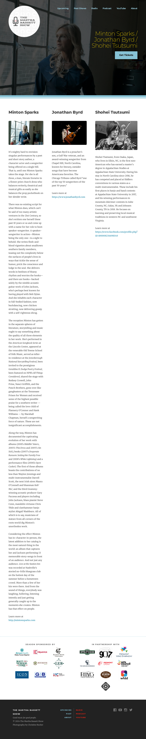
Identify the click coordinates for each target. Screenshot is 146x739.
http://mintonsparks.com (22, 620)
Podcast (107, 8)
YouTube (121, 8)
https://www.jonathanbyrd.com (68, 197)
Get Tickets (126, 55)
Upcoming (63, 8)
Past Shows (80, 8)
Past (69, 714)
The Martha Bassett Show (24, 21)
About (134, 8)
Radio (94, 8)
